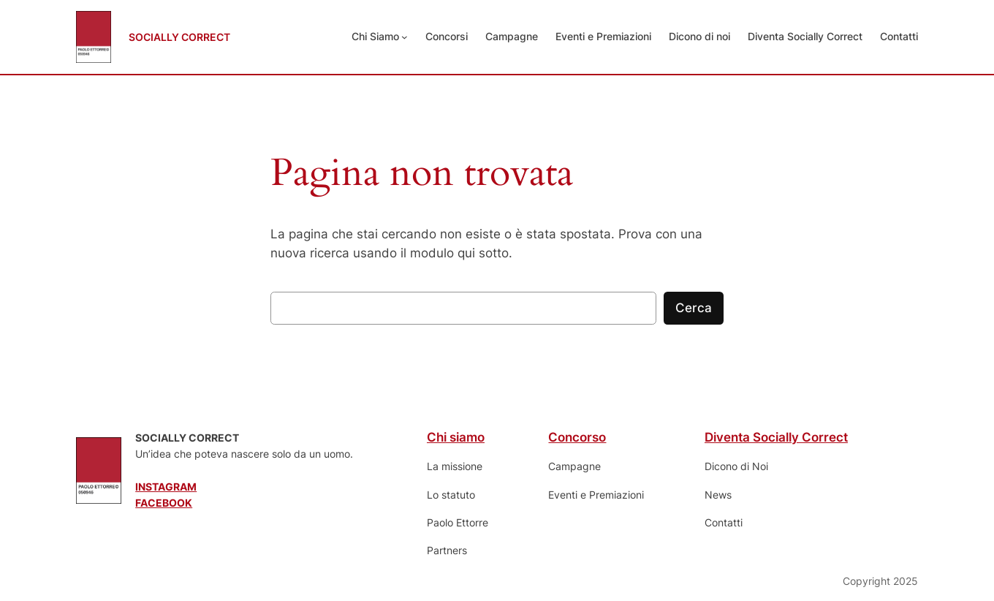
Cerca (693, 307)
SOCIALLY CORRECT (179, 37)
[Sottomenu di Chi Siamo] (404, 37)
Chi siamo (456, 437)
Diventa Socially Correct (776, 437)
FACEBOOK (163, 502)
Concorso (577, 437)
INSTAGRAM (166, 486)
